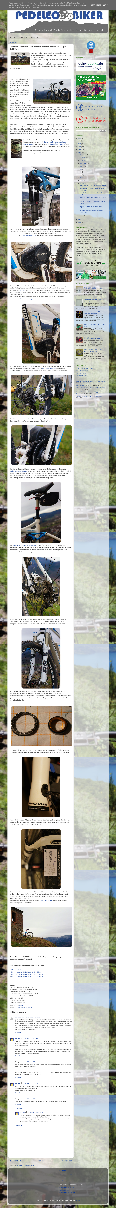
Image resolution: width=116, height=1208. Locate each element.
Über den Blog (34, 37)
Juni (81, 172)
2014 (79, 152)
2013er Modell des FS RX (29, 236)
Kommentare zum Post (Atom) (25, 1165)
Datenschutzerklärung (65, 1174)
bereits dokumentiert (49, 369)
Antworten (18, 1032)
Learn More (96, 5)
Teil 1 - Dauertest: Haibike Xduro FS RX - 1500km (26, 972)
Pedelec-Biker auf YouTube (66, 1187)
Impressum (62, 1170)
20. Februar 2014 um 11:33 (28, 1099)
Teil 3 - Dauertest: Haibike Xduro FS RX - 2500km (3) (27, 976)
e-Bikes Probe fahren (82, 371)
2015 (79, 149)
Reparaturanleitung (26, 299)
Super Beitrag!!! (80, 385)
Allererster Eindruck (17, 970)
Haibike (23, 1007)
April (81, 178)
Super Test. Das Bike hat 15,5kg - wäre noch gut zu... (90, 381)
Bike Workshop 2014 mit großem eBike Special (93, 186)
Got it (105, 5)
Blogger (78, 1200)
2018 (79, 141)
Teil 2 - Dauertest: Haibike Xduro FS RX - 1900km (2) (27, 974)
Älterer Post (67, 1161)
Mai (81, 175)
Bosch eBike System (81, 373)
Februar (82, 183)
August (82, 166)
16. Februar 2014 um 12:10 (28, 1062)
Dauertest (17, 1007)
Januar (82, 216)
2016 (79, 147)
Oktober (82, 160)
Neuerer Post (15, 1161)
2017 (79, 144)
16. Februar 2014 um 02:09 (30, 1038)
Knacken (22, 290)
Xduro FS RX (29, 1007)
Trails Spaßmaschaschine (57, 144)
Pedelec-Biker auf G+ (65, 1190)
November (83, 158)
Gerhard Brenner (20, 1017)
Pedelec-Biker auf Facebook (67, 1192)
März (81, 180)
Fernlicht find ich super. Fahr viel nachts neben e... (89, 396)
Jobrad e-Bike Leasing (82, 376)
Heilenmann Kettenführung (18, 471)
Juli (81, 169)
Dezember (83, 155)
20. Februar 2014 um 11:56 (35, 1112)
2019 (79, 138)
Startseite (13, 37)
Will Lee (21, 1005)
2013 (79, 219)
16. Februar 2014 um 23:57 (30, 1083)
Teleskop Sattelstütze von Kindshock (24, 545)
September (83, 163)
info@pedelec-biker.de (65, 1180)
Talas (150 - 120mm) (47, 901)
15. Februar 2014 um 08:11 (33, 1017)
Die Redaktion (23, 37)
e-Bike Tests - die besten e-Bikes (85, 368)
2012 (79, 222)
